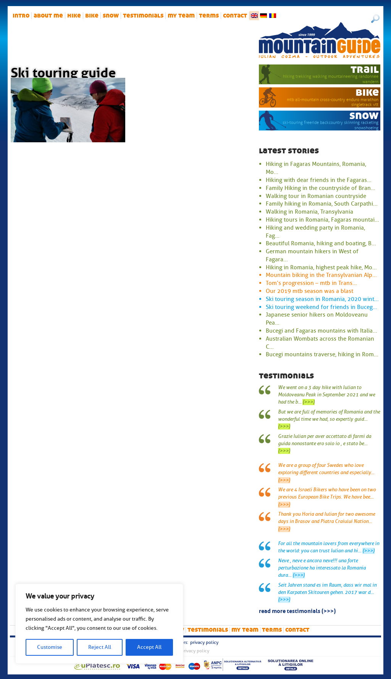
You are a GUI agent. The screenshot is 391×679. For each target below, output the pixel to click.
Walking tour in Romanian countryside (316, 196)
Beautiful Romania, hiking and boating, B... (321, 243)
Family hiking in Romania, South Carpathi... (322, 204)
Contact (235, 15)
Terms (209, 15)
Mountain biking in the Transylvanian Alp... (321, 275)
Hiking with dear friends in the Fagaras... (319, 180)
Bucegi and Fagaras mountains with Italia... (321, 331)
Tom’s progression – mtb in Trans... (311, 283)
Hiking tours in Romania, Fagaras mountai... (322, 220)
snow (111, 15)
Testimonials (143, 15)
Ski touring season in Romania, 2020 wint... (322, 299)
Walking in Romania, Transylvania (309, 212)
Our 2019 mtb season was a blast (309, 291)
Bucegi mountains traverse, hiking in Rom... (322, 354)
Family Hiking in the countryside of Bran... (320, 188)
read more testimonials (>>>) (297, 610)
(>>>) (308, 402)
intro (21, 15)
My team (181, 15)
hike (74, 15)
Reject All (99, 647)
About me (48, 15)
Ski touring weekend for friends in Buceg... (321, 307)
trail (365, 69)
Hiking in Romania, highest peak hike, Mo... (321, 267)
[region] (99, 624)
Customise (49, 647)
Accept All (149, 647)
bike (92, 15)
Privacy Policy (204, 642)
